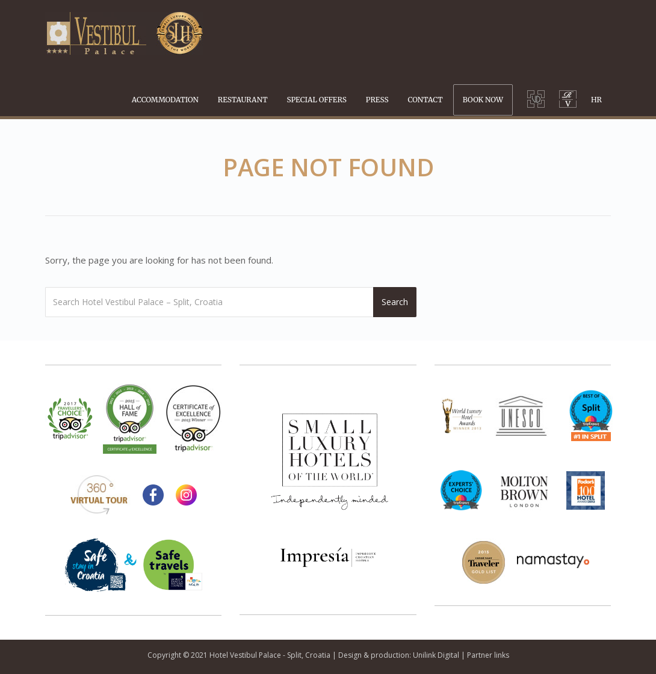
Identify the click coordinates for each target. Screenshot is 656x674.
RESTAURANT (243, 99)
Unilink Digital (436, 655)
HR (596, 99)
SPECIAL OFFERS (317, 99)
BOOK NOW (483, 99)
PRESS (377, 99)
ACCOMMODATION (165, 99)
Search (395, 302)
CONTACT (425, 99)
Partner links (488, 655)
